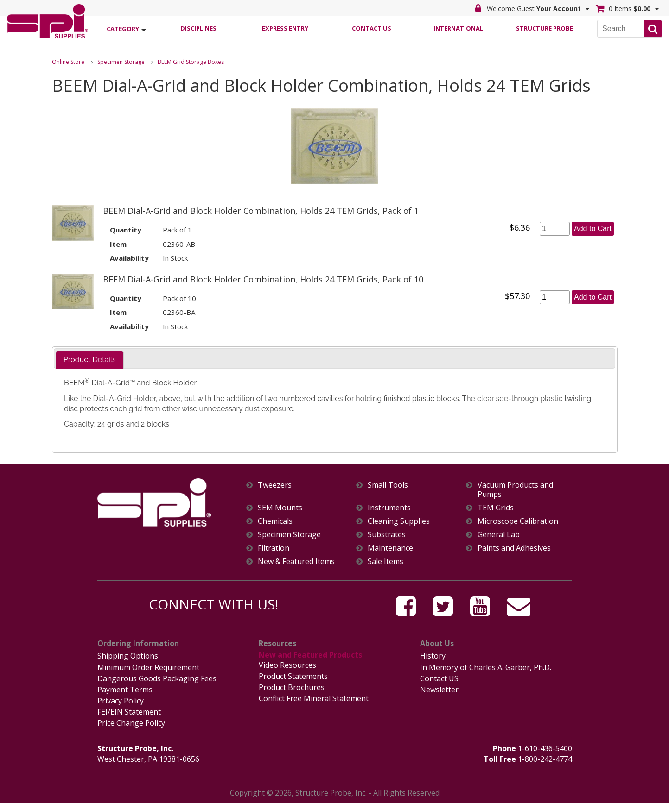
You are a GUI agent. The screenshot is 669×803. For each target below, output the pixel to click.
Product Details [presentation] (90, 359)
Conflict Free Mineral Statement (314, 698)
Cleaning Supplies (399, 521)
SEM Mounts (280, 507)
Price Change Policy (131, 723)
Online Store (68, 62)
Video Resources (287, 665)
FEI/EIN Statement (129, 712)
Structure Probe (544, 28)
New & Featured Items (296, 561)
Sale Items (385, 561)
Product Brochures (292, 687)
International (458, 28)
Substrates (387, 534)
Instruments (389, 507)
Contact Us (371, 28)
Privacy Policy (120, 701)
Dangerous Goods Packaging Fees (157, 678)
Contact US (439, 678)
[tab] (90, 360)
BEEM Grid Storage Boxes (191, 62)
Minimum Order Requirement (148, 667)
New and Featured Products (310, 655)
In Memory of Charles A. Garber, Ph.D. (485, 667)
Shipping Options (127, 656)
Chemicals (275, 521)
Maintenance (390, 548)
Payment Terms (125, 689)
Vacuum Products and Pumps (515, 489)
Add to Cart (593, 228)
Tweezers (275, 485)
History (433, 656)
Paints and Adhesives (514, 548)
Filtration (273, 548)
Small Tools (388, 485)
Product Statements (293, 676)
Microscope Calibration (518, 521)
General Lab (499, 534)
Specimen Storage (121, 62)
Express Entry (285, 28)
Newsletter (439, 689)
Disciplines (198, 28)
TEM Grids (496, 507)
